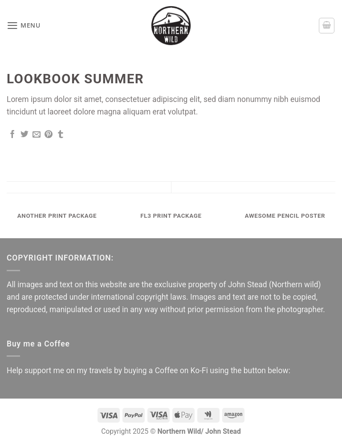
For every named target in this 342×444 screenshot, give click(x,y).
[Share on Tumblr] (61, 134)
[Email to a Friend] (37, 134)
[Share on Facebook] (12, 134)
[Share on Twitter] (24, 134)
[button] (24, 25)
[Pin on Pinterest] (49, 134)
